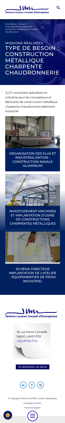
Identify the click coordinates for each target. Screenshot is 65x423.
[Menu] (32, 416)
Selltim (38, 403)
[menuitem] (56, 8)
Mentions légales (32, 407)
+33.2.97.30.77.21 (27, 341)
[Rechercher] (56, 8)
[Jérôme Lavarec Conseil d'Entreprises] (27, 9)
